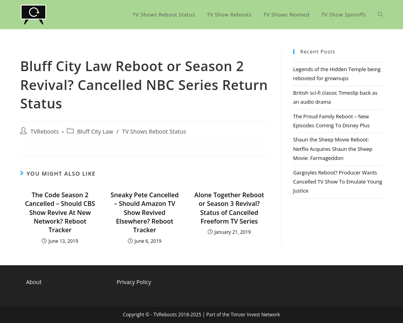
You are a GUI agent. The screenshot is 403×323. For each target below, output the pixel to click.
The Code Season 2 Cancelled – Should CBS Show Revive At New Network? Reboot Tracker (60, 213)
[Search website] (380, 14)
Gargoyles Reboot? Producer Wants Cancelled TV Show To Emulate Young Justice (337, 182)
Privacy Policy (134, 282)
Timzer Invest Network (255, 314)
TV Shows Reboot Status (154, 131)
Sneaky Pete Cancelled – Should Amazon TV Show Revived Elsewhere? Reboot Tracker (145, 213)
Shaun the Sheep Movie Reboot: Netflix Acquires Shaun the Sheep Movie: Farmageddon (332, 149)
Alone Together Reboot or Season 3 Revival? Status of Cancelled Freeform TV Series (229, 208)
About (33, 282)
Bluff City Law (95, 131)
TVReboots (44, 131)
